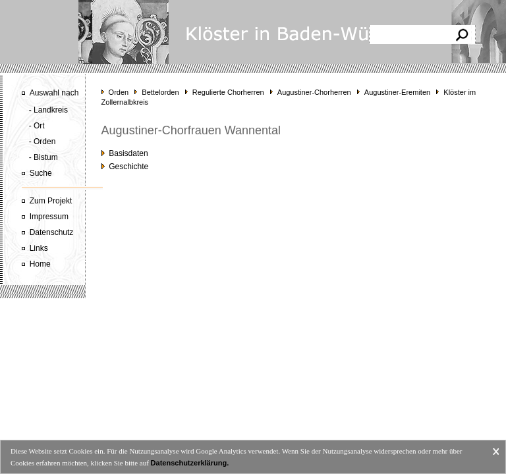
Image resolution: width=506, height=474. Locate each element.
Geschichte (125, 166)
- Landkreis (48, 110)
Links (39, 248)
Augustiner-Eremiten (397, 92)
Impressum (49, 216)
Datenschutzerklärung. (190, 463)
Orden (119, 92)
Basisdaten (124, 153)
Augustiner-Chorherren (314, 92)
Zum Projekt (51, 200)
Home (40, 264)
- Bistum (43, 157)
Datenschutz (52, 232)
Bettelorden (160, 92)
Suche (41, 173)
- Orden (42, 141)
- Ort (37, 125)
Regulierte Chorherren (228, 92)
